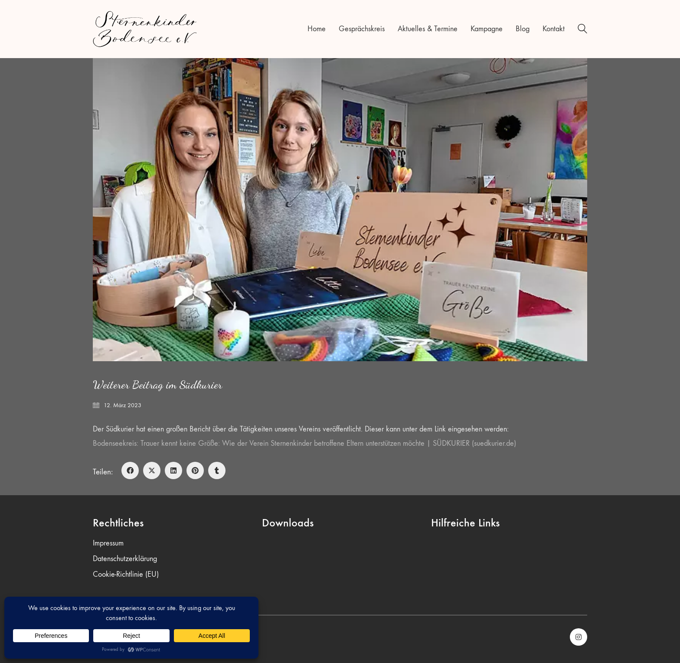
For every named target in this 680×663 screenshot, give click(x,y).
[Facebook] (130, 470)
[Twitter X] (151, 470)
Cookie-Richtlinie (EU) (126, 574)
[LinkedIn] (173, 470)
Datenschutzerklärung (125, 558)
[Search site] (582, 30)
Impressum (108, 543)
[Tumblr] (217, 470)
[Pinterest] (195, 470)
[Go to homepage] (145, 29)
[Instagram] (578, 637)
